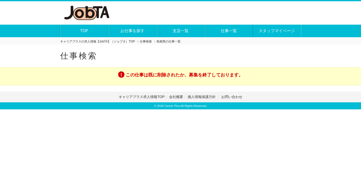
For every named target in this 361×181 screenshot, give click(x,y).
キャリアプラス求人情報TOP (142, 97)
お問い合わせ (231, 97)
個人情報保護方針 (202, 97)
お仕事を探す (132, 31)
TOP (84, 31)
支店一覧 (181, 31)
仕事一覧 (229, 31)
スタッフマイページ (277, 31)
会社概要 (176, 97)
